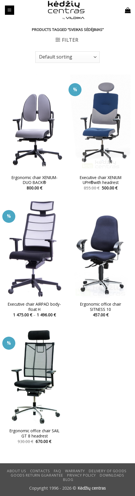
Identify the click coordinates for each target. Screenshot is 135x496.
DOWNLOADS (112, 475)
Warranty (75, 470)
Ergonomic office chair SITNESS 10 (100, 307)
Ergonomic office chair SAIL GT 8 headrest (35, 433)
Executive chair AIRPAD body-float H (34, 307)
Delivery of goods (107, 470)
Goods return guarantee (37, 475)
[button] (9, 10)
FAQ (57, 470)
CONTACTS (40, 470)
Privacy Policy (81, 475)
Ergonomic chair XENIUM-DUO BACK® (35, 180)
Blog (68, 479)
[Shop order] (67, 57)
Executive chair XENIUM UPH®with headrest (100, 180)
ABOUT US (16, 470)
